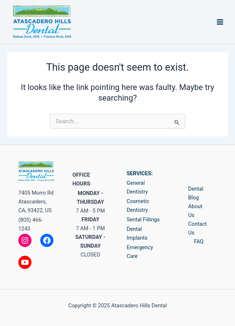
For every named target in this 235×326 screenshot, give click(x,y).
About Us (195, 210)
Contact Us (197, 228)
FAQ (199, 241)
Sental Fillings (143, 219)
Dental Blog (196, 193)
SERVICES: (140, 173)
